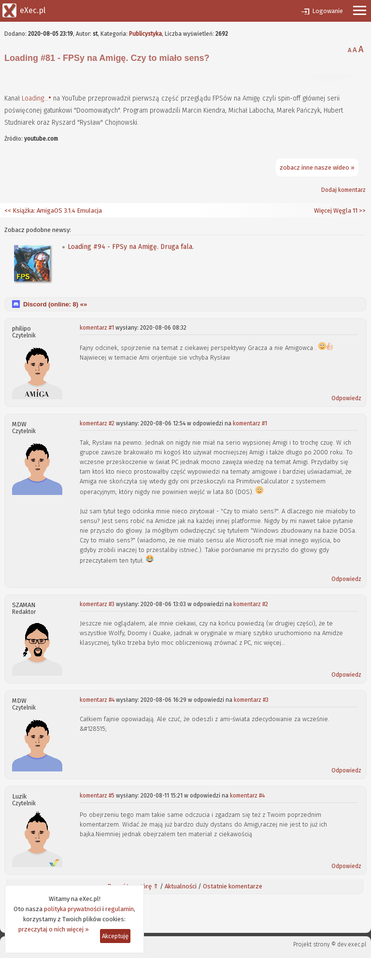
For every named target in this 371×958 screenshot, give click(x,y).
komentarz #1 (97, 327)
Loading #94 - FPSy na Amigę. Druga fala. (131, 247)
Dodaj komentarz (343, 190)
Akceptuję (115, 936)
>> (361, 210)
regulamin (119, 909)
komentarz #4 (97, 700)
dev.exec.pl (351, 944)
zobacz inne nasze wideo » (317, 167)
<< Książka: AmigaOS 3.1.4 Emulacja (53, 210)
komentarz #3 (97, 604)
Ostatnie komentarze (232, 886)
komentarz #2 (97, 423)
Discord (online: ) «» (55, 304)
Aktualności (181, 886)
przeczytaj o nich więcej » (53, 929)
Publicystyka (145, 33)
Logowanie (327, 11)
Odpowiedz (346, 398)
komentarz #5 (97, 795)
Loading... (35, 98)
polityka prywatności (72, 909)
